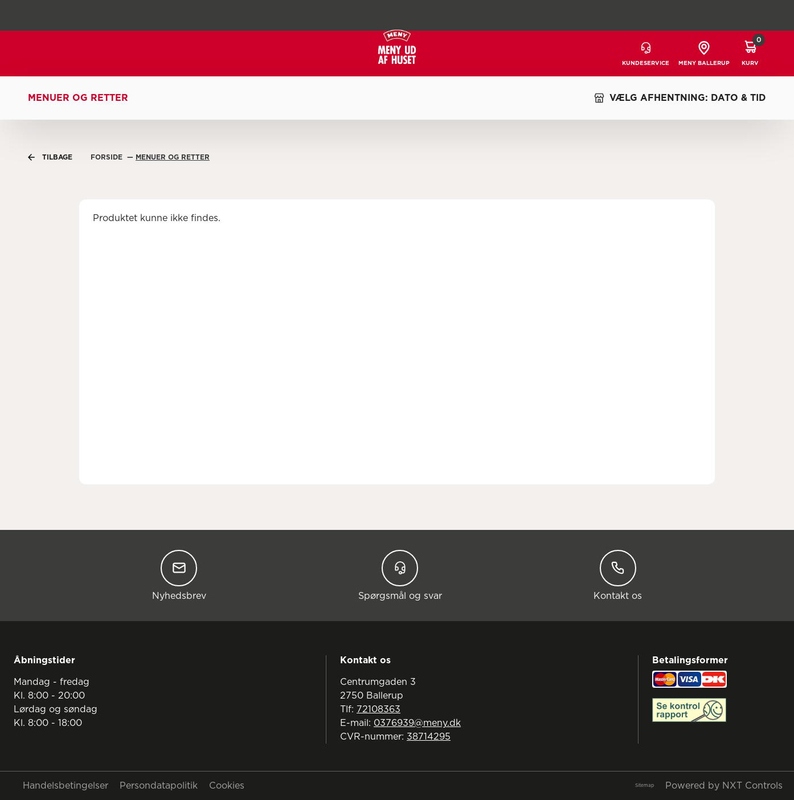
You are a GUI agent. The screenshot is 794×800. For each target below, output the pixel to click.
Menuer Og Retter (173, 157)
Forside (108, 157)
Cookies (226, 785)
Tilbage (50, 157)
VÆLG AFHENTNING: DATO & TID (680, 98)
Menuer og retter (78, 98)
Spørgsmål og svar (400, 575)
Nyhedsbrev (179, 575)
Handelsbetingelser (65, 785)
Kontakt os (618, 575)
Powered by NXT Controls (724, 785)
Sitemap (644, 785)
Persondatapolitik (159, 785)
